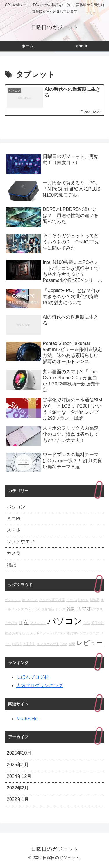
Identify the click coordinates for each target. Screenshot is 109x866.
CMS (63, 644)
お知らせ (18, 633)
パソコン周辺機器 (52, 600)
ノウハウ (11, 623)
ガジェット (13, 600)
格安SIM (72, 633)
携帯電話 (48, 609)
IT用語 (16, 644)
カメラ (31, 633)
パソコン (64, 621)
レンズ (60, 609)
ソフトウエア (89, 633)
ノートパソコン (54, 633)
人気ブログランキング (39, 685)
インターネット (48, 644)
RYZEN (83, 600)
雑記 (8, 633)
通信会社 (97, 623)
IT (20, 622)
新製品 (94, 600)
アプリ (98, 609)
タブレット (38, 623)
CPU (86, 623)
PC (39, 633)
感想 (72, 644)
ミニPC (71, 600)
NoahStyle (27, 718)
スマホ (84, 608)
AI (26, 622)
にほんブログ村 (32, 677)
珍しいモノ (30, 600)
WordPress (32, 609)
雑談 (71, 609)
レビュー (89, 642)
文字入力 (29, 644)
